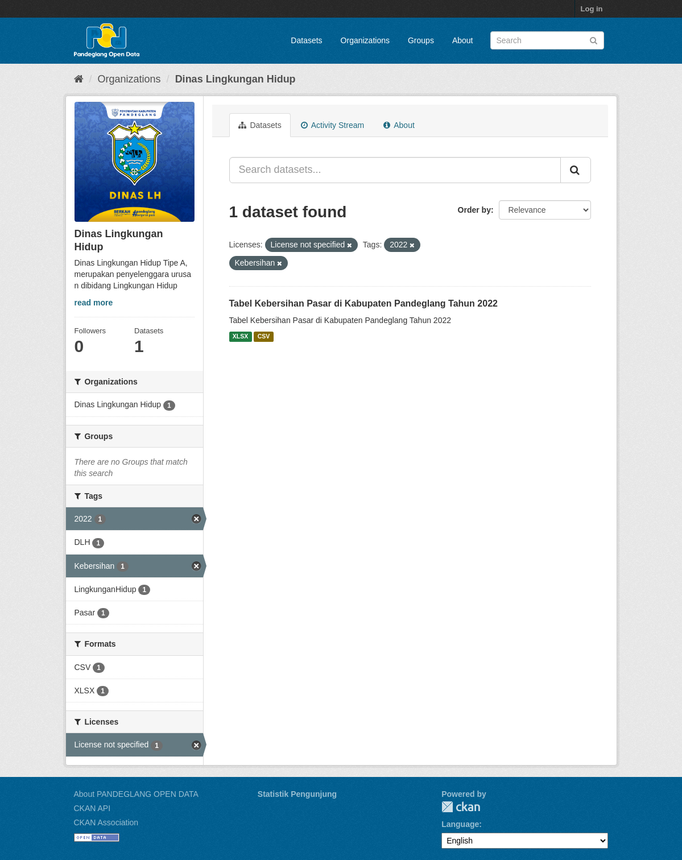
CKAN (460, 807)
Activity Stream (332, 125)
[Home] (79, 79)
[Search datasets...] (395, 170)
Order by (474, 209)
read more (94, 302)
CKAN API (92, 808)
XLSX (240, 336)
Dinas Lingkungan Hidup (235, 79)
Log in (592, 9)
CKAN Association (106, 822)
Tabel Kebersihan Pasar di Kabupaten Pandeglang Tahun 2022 (363, 303)
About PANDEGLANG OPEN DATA (136, 794)
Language (460, 824)
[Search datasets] (547, 40)
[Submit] (593, 39)
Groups (421, 40)
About (462, 40)
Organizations (365, 40)
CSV (264, 336)
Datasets (306, 40)
